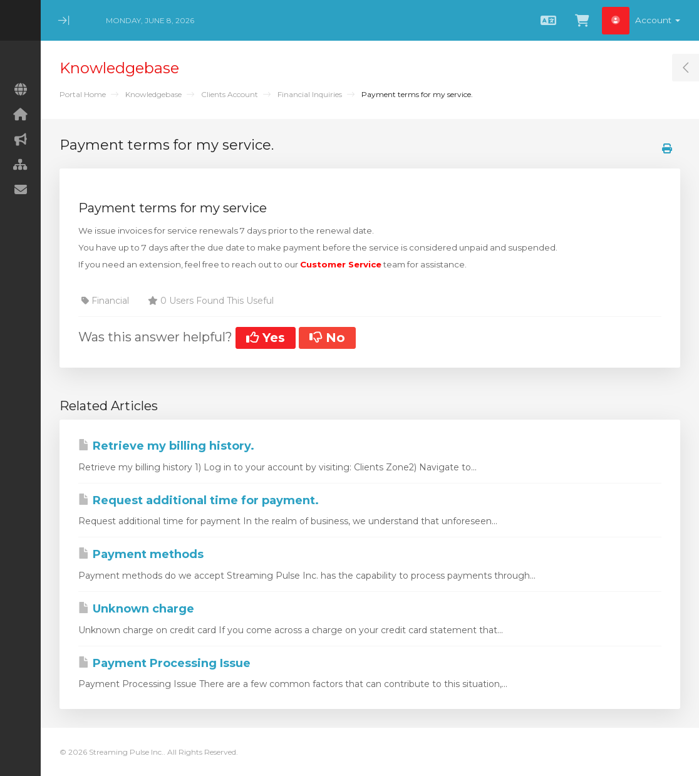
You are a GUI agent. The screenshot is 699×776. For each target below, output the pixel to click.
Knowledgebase (153, 94)
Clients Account (229, 94)
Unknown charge (136, 609)
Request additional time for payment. (198, 500)
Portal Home (83, 94)
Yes (265, 337)
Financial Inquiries (309, 94)
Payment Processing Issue (164, 663)
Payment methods (141, 554)
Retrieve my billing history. (166, 446)
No (327, 337)
